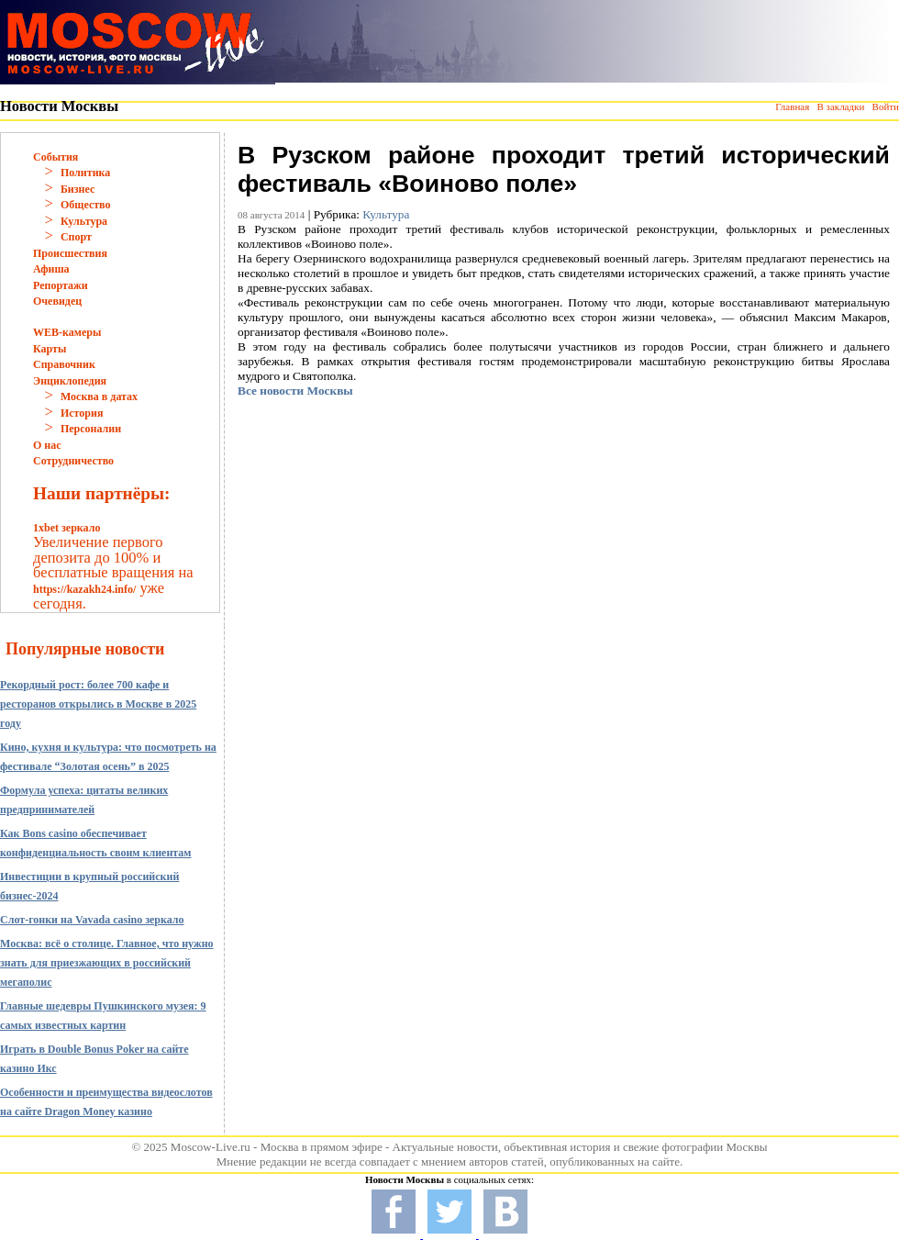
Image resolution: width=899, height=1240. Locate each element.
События (55, 157)
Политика (85, 172)
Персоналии (91, 428)
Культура (84, 221)
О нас (47, 445)
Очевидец (57, 301)
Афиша (51, 269)
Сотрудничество (73, 460)
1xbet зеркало (66, 527)
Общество (86, 204)
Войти (885, 106)
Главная (792, 106)
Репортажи (60, 285)
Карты (49, 348)
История (82, 413)
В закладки (840, 106)
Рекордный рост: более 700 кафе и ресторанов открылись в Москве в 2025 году (98, 704)
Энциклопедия (69, 380)
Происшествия (70, 253)
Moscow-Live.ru (210, 1147)
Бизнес (77, 189)
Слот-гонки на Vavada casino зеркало (92, 919)
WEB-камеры (67, 332)
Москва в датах (99, 396)
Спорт (76, 236)
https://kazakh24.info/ (84, 589)
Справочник (64, 364)
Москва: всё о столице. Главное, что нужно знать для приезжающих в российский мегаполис (107, 963)
